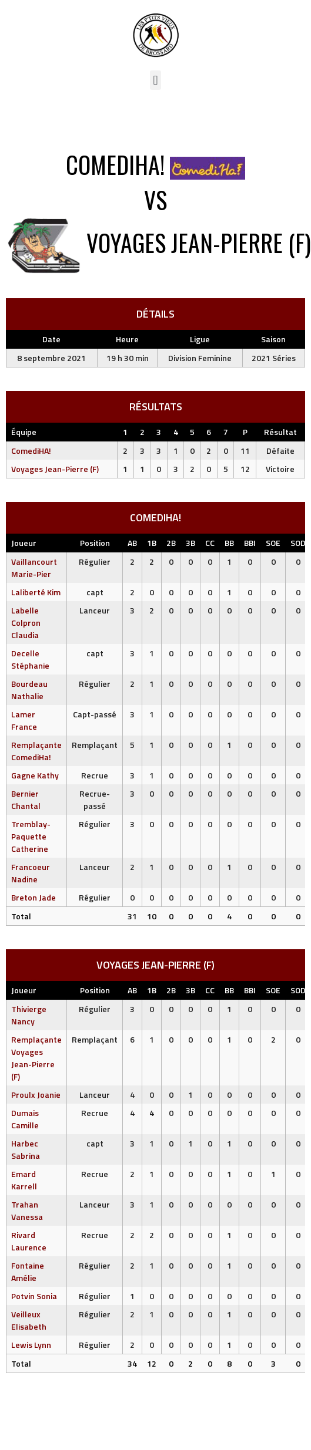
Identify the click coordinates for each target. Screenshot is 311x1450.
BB (229, 543)
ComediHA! (31, 450)
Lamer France (24, 720)
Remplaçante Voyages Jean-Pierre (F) (36, 1058)
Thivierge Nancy (28, 1015)
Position (95, 543)
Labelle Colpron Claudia (26, 622)
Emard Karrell (24, 1180)
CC (210, 543)
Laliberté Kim (36, 592)
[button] (155, 80)
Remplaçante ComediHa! (36, 751)
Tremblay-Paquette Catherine (31, 836)
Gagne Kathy (35, 775)
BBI (250, 543)
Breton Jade (33, 897)
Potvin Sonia (34, 1296)
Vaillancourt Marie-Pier (34, 567)
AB (132, 543)
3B (190, 543)
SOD (298, 543)
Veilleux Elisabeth (28, 1320)
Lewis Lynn (31, 1344)
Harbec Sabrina (25, 1149)
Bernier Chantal (26, 799)
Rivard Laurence (28, 1241)
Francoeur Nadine (30, 873)
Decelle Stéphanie (30, 659)
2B (171, 543)
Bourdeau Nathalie (29, 689)
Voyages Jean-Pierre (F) (55, 469)
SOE (273, 543)
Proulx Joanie (36, 1094)
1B (151, 543)
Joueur (23, 543)
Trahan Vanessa (27, 1210)
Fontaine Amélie (27, 1271)
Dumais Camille (25, 1119)
